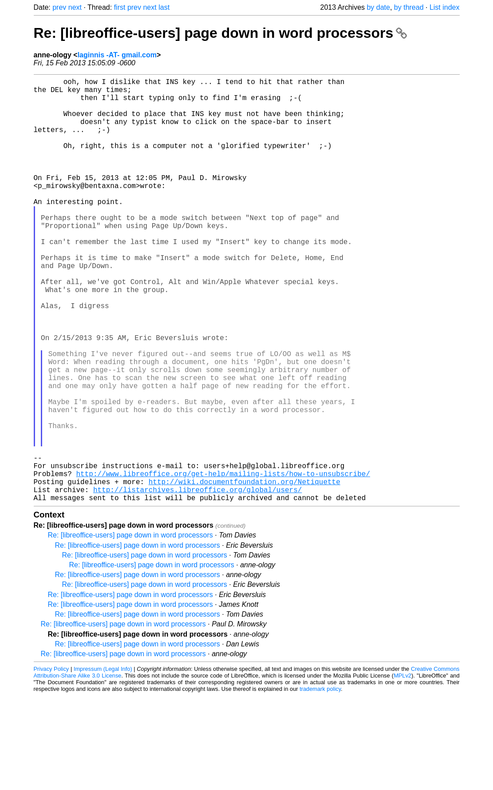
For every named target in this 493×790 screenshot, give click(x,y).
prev (59, 7)
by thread (409, 7)
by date (378, 7)
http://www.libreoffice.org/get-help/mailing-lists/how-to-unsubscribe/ (223, 562)
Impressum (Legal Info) (103, 763)
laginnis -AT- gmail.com (117, 55)
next (75, 7)
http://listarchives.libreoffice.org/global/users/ (197, 582)
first (120, 7)
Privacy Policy (51, 763)
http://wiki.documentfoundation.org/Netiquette (244, 572)
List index (445, 7)
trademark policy (320, 783)
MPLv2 (402, 769)
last (164, 7)
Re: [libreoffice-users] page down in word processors (220, 33)
